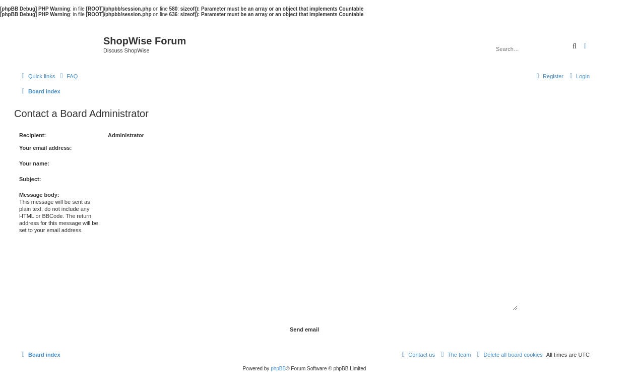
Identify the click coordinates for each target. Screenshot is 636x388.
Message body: (39, 195)
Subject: (30, 179)
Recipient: (32, 135)
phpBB (278, 368)
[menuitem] (67, 76)
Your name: (34, 163)
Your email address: (45, 148)
